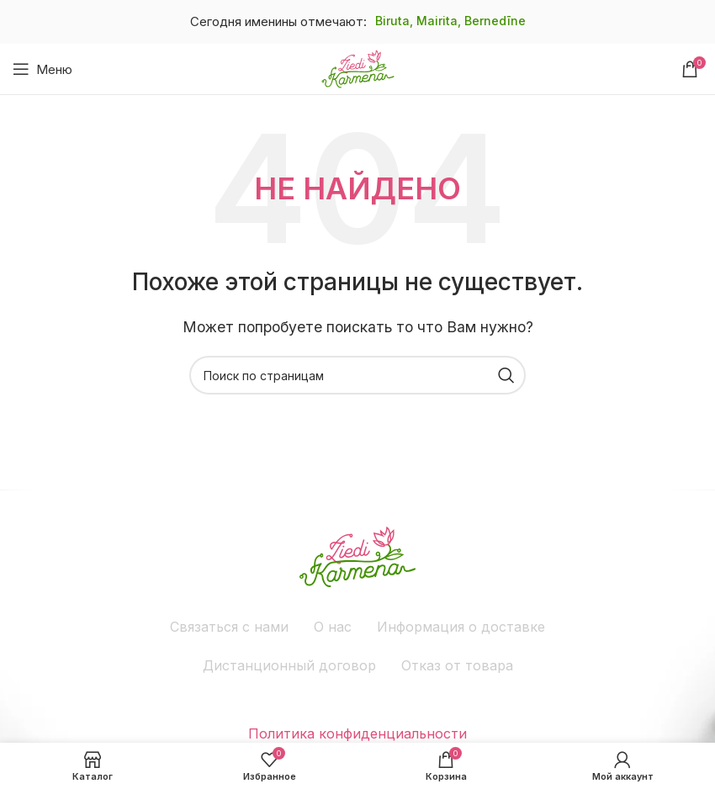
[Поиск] (357, 375)
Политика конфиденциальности (357, 733)
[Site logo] (358, 67)
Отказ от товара (457, 665)
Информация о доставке (461, 626)
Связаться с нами (229, 626)
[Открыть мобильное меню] (42, 69)
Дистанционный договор (289, 665)
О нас (333, 626)
